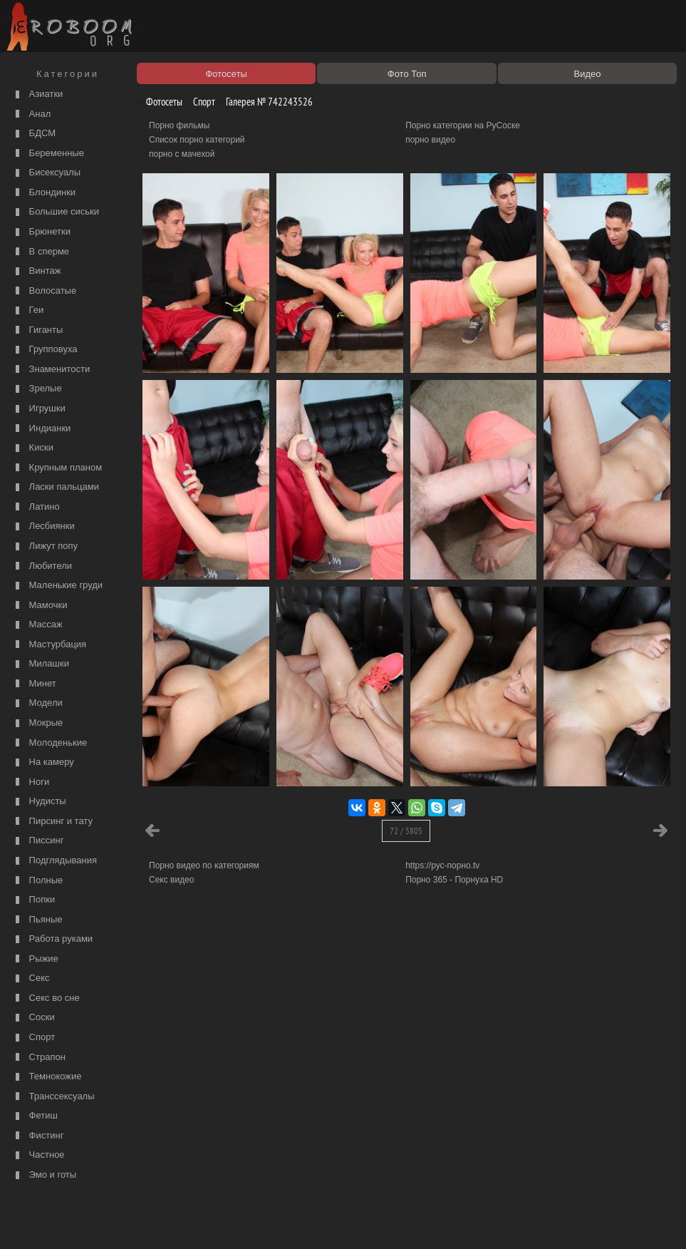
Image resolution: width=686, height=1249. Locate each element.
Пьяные (37, 920)
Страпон (39, 1058)
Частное (38, 1155)
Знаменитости (51, 370)
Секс (31, 978)
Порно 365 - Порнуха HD (454, 880)
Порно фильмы (179, 125)
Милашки (40, 664)
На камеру (43, 762)
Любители (42, 566)
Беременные (48, 154)
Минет (34, 684)
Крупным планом (57, 468)
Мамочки (39, 606)
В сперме (40, 252)
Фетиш (35, 1116)
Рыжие (35, 959)
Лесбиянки (43, 526)
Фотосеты (158, 101)
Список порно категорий (197, 140)
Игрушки (39, 409)
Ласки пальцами (55, 487)
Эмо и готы (44, 1175)
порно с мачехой (181, 154)
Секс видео (171, 880)
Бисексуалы (46, 173)
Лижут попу (45, 546)
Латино (36, 507)
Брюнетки (41, 232)
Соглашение (198, 1222)
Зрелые (37, 389)
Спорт (33, 1038)
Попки (33, 900)
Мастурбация (49, 645)
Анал (31, 114)
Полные (37, 881)
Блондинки (44, 193)
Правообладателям (130, 1222)
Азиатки (37, 94)
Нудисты (39, 802)
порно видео (430, 140)
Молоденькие (49, 743)
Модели (37, 703)
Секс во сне (46, 998)
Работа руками (52, 939)
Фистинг (37, 1136)
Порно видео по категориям (204, 865)
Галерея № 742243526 (264, 101)
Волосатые (44, 291)
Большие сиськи (55, 212)
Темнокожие (47, 1077)
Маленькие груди (57, 586)
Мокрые (37, 723)
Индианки (41, 429)
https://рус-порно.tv (442, 865)
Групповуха (45, 350)
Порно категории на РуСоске (462, 125)
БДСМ (34, 134)
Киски (32, 448)
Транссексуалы (53, 1097)
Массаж (37, 625)
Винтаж (36, 271)
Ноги (30, 782)
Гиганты (37, 330)
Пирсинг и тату (52, 822)
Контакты (247, 1222)
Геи (27, 310)
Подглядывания (54, 861)
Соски (33, 1018)
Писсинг (37, 841)
